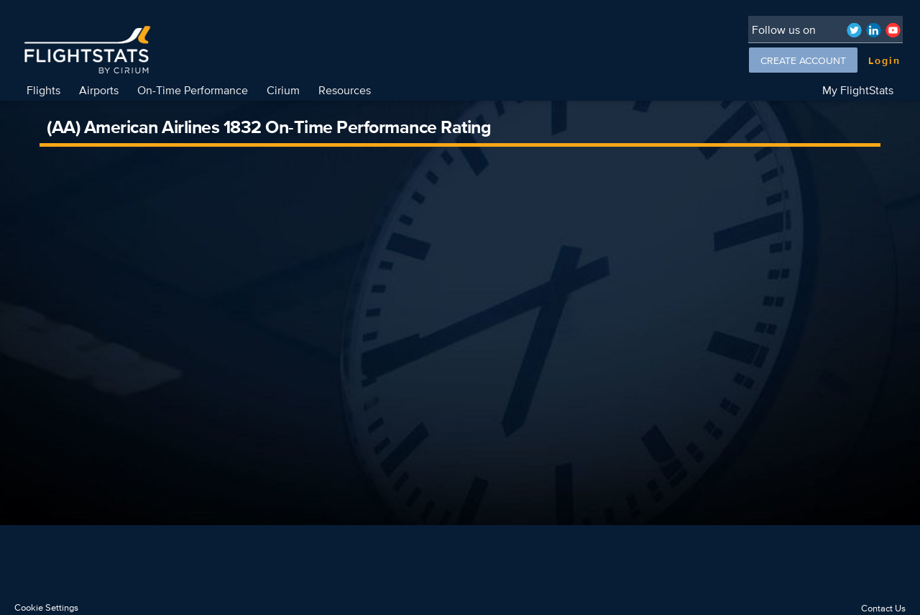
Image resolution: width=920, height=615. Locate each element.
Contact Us (883, 608)
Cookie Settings (46, 607)
